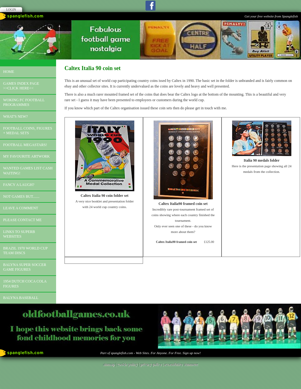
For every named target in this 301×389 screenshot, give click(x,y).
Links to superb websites (19, 234)
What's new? (15, 116)
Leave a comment (20, 208)
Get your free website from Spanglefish (271, 16)
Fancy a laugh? (18, 185)
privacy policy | (152, 364)
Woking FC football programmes (24, 102)
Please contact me (22, 220)
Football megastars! (25, 145)
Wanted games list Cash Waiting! (28, 170)
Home (8, 71)
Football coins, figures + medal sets (27, 130)
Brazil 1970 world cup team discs (25, 250)
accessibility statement (181, 364)
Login (11, 9)
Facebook (150, 6)
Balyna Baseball (20, 298)
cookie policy (127, 364)
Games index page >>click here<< (21, 86)
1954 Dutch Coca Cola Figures (25, 283)
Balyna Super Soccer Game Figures (24, 267)
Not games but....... (21, 196)
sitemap (109, 364)
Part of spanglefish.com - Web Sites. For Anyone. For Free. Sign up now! (150, 353)
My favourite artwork (26, 156)
